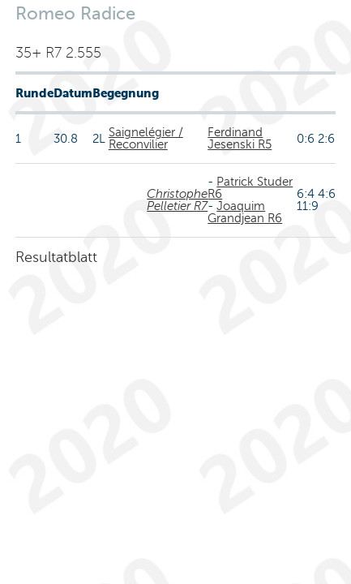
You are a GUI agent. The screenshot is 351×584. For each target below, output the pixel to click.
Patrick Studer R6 (250, 187)
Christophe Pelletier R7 (177, 200)
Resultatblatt (56, 257)
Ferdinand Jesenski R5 (240, 138)
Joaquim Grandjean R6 (245, 212)
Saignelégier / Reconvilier (146, 138)
